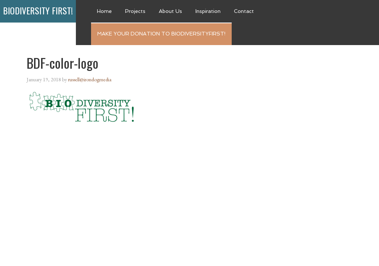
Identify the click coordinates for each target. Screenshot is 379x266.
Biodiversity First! (38, 10)
